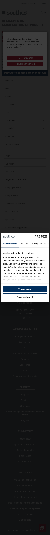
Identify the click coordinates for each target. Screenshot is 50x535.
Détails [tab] (24, 244)
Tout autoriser (25, 289)
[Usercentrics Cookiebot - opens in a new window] (35, 236)
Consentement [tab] (10, 244)
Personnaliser (25, 297)
